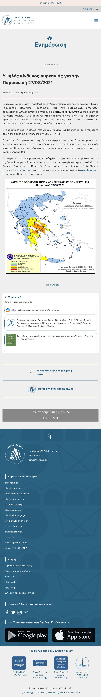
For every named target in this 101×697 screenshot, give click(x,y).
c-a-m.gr (9, 537)
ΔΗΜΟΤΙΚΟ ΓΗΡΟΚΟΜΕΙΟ (19, 666)
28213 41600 (35, 455)
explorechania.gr (14, 504)
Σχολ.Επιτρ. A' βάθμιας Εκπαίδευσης (40, 667)
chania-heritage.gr (15, 515)
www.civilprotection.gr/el (17, 170)
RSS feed (10, 582)
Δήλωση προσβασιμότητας (19, 593)
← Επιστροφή (51, 285)
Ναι (45, 417)
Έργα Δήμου (11, 587)
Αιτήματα (87, 9)
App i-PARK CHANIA (16, 548)
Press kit (9, 576)
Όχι (55, 417)
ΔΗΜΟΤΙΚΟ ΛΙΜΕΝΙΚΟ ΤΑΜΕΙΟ (82, 667)
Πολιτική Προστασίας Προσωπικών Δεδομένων (58, 693)
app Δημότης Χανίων (16, 543)
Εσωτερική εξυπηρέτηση (18, 571)
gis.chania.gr (11, 483)
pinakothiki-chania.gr (16, 521)
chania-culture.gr (14, 488)
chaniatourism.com (15, 499)
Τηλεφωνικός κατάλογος (18, 566)
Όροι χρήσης (27, 693)
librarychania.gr (13, 526)
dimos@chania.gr (38, 460)
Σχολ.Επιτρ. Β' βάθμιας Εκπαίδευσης (61, 667)
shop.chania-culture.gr (17, 494)
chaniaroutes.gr (13, 510)
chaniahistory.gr (13, 532)
